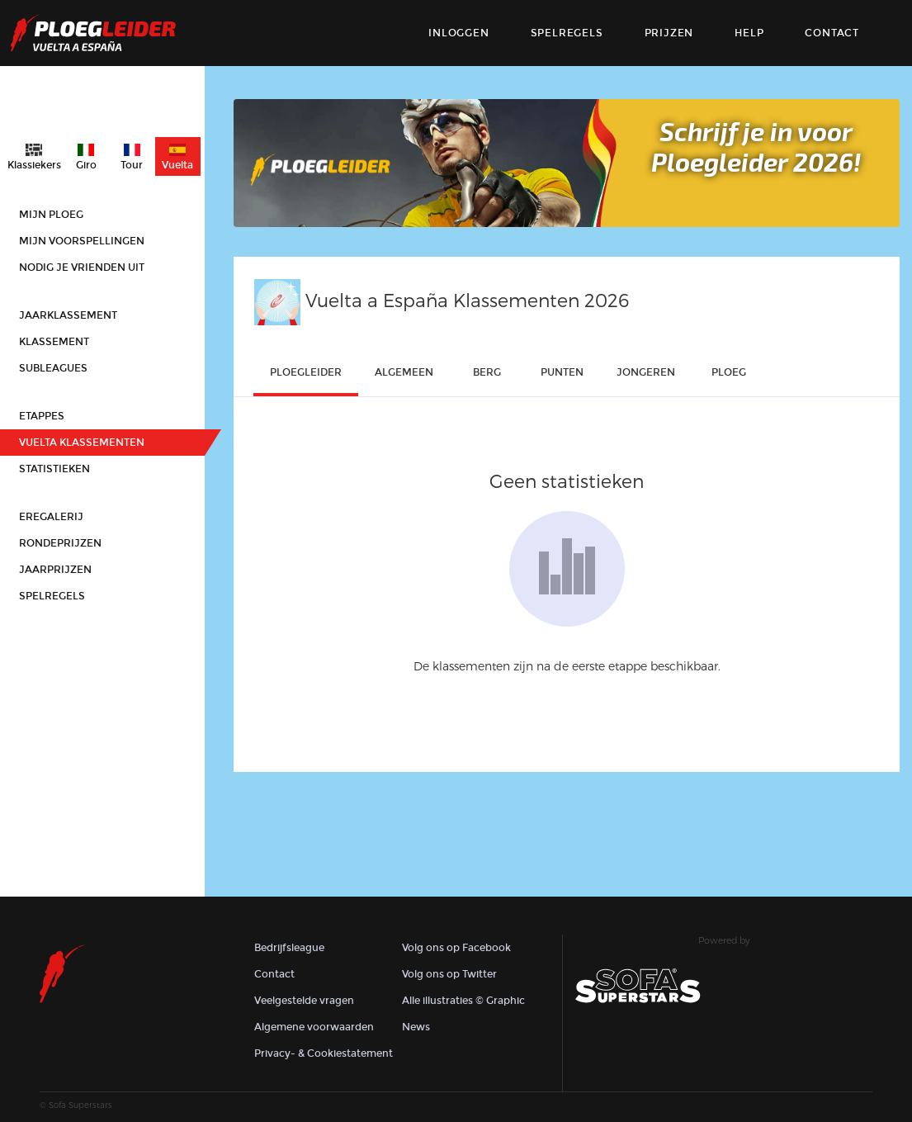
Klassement (54, 342)
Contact (274, 974)
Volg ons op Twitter (449, 974)
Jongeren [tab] (646, 372)
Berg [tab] (487, 372)
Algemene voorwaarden (314, 1027)
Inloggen (458, 33)
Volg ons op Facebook (456, 948)
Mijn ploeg (51, 214)
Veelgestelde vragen (304, 1000)
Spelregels (567, 33)
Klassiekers (34, 165)
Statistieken (54, 469)
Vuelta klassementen (81, 442)
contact (832, 33)
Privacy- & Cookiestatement (323, 1053)
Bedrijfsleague (289, 948)
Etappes (41, 416)
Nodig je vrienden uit (81, 267)
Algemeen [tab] (404, 372)
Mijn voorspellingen (81, 241)
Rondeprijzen (60, 543)
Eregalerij (51, 517)
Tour (131, 165)
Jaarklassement (68, 315)
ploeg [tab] (728, 372)
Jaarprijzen (55, 569)
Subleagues (53, 368)
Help (749, 33)
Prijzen (669, 33)
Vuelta (177, 165)
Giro (86, 165)
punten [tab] (562, 372)
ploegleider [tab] (306, 372)
